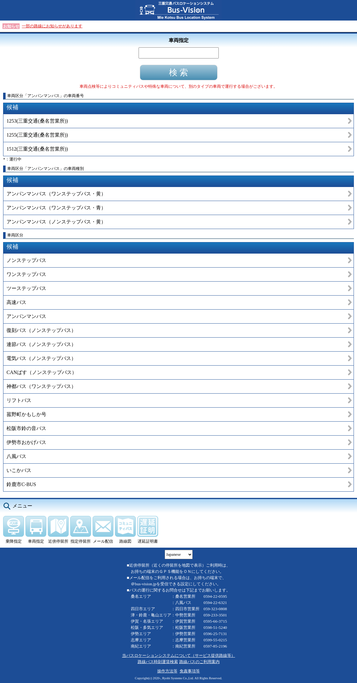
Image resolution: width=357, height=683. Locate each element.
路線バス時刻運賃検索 (158, 661)
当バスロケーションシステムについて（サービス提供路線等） (178, 655)
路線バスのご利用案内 (199, 661)
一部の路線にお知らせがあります (52, 26)
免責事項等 (190, 671)
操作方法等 (167, 671)
